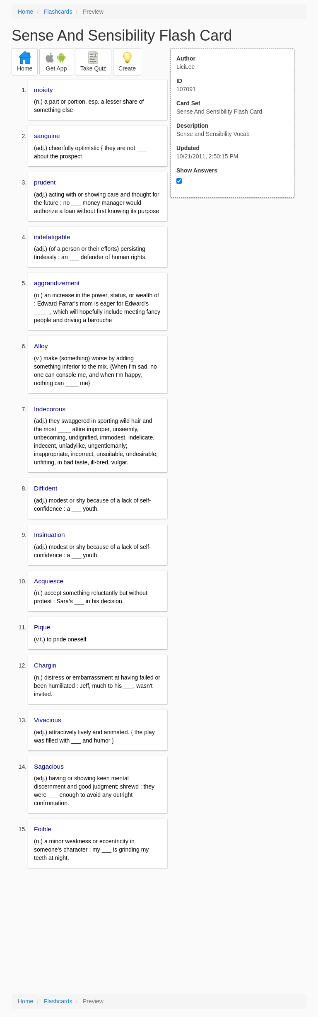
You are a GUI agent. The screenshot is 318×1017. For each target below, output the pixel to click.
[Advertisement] (236, 279)
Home (25, 11)
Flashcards (58, 11)
